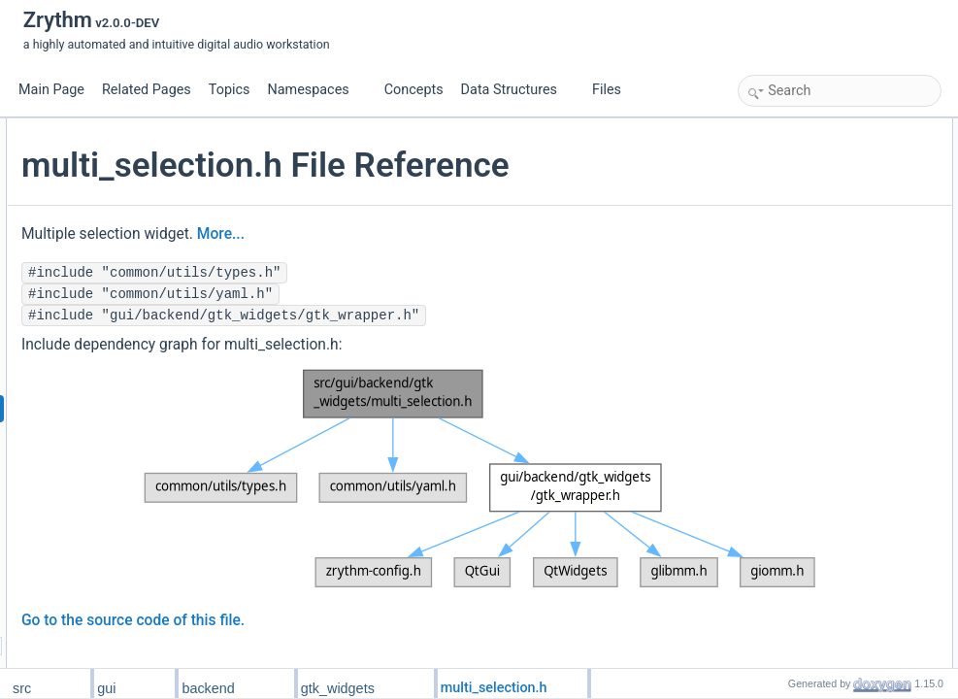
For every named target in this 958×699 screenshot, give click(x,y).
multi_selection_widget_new (831, 257)
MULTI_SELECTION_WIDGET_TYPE (857, 193)
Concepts (414, 90)
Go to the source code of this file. (364, 583)
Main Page (51, 90)
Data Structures (517, 90)
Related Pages (146, 90)
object (774, 321)
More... (452, 274)
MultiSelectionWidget (813, 150)
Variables (767, 278)
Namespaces (315, 90)
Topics (229, 90)
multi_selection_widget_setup (835, 236)
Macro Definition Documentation (826, 364)
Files (614, 90)
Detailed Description (795, 343)
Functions (768, 214)
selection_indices (803, 300)
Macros (762, 172)
